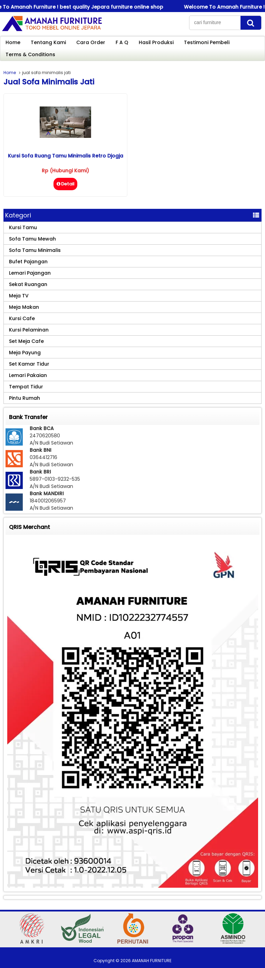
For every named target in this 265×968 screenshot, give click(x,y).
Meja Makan (24, 307)
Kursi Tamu (23, 227)
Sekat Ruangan (28, 284)
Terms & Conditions (30, 54)
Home (13, 42)
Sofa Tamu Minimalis (35, 250)
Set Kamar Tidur (29, 363)
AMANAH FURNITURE (151, 961)
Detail (65, 184)
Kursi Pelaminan (29, 329)
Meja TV (19, 295)
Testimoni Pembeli (206, 42)
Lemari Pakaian (28, 375)
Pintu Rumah (24, 398)
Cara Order (90, 42)
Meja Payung (25, 352)
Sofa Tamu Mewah (32, 238)
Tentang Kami (48, 42)
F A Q (122, 42)
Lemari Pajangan (30, 272)
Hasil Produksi (156, 42)
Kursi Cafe (22, 318)
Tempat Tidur (26, 386)
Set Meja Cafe (26, 341)
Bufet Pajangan (28, 261)
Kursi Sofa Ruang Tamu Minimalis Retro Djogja (65, 155)
